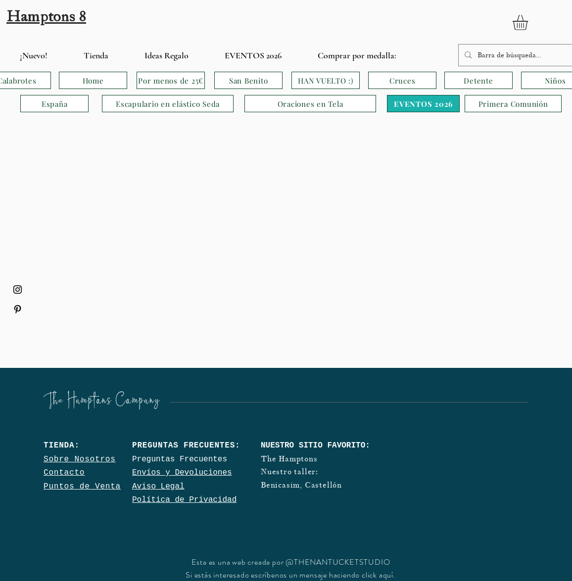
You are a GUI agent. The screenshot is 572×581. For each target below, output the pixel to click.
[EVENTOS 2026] (423, 103)
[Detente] (478, 80)
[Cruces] (402, 80)
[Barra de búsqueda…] (520, 55)
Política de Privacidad (184, 499)
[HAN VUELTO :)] (325, 80)
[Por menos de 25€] (171, 80)
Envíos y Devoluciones (182, 472)
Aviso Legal (158, 486)
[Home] (93, 80)
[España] (54, 103)
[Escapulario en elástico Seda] (168, 103)
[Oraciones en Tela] (310, 103)
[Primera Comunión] (513, 103)
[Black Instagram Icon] (17, 289)
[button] (529, 22)
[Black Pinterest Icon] (17, 309)
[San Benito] (248, 80)
